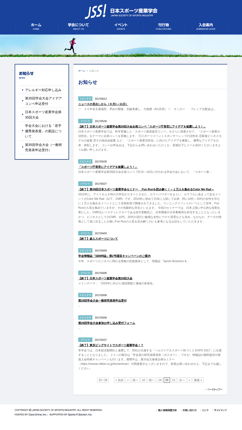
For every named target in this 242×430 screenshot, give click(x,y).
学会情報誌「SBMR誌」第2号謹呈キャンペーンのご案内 (114, 256)
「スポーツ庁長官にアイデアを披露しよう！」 (108, 167)
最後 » (198, 380)
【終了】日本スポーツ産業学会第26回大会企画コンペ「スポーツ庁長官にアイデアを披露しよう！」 (142, 126)
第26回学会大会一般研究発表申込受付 (102, 300)
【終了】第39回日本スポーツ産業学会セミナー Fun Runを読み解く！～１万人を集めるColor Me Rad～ (146, 189)
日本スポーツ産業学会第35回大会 (43, 114)
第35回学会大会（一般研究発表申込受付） (43, 147)
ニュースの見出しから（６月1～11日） (103, 104)
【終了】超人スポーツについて (98, 238)
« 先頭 (119, 380)
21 (173, 380)
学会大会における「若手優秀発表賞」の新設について (43, 131)
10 (143, 380)
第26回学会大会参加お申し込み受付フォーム (106, 323)
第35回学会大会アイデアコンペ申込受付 (43, 100)
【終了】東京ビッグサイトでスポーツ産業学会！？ (110, 345)
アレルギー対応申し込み (43, 90)
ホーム (81, 70)
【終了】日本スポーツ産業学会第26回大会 (105, 278)
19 (159, 380)
